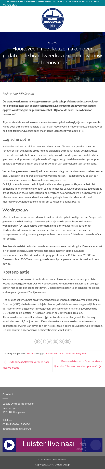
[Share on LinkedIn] (68, 341)
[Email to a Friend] (55, 341)
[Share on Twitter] (49, 341)
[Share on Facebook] (43, 341)
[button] (5, 19)
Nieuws (52, 43)
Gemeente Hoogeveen (76, 353)
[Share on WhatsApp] (37, 341)
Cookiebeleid (44, 459)
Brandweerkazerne (55, 353)
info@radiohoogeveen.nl (17, 428)
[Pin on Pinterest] (61, 341)
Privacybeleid (60, 459)
